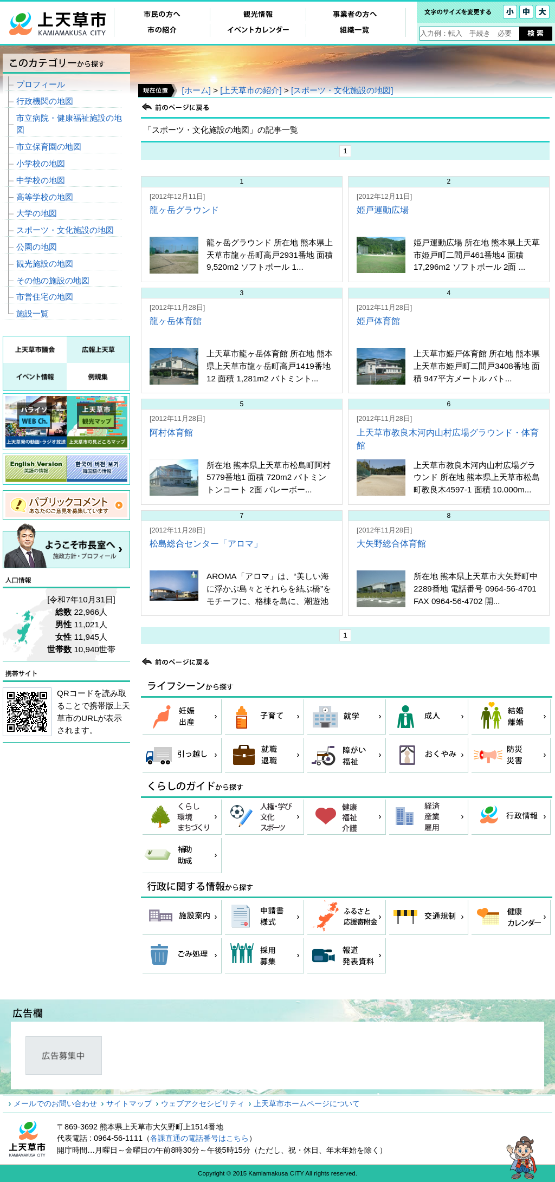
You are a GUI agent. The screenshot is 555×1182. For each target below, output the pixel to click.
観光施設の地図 (44, 263)
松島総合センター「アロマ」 (206, 543)
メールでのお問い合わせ (55, 1103)
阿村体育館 (171, 432)
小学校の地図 (40, 163)
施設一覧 (32, 313)
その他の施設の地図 (52, 280)
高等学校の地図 (44, 197)
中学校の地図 (40, 180)
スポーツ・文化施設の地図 (65, 230)
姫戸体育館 (378, 321)
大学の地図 (36, 213)
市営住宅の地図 (44, 296)
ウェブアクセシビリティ (202, 1103)
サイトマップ (129, 1103)
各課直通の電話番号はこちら (199, 1138)
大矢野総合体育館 (391, 543)
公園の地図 (36, 246)
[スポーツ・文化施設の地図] (342, 90)
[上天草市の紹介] (250, 90)
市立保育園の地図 (48, 146)
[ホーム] (196, 90)
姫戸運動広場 (383, 210)
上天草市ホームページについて (307, 1103)
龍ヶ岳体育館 (176, 321)
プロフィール (40, 84)
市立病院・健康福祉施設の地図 (69, 124)
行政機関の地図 (44, 101)
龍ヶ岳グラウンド (184, 210)
